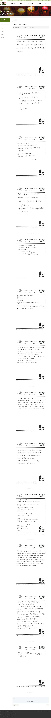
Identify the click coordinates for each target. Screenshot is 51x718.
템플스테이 (5, 0)
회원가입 (46, 0)
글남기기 (2, 28)
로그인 (42, 0)
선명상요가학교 (43, 711)
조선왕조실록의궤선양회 (29, 0)
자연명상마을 (13, 0)
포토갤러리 (2, 31)
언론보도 (2, 34)
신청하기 (39, 3)
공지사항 (2, 23)
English (49, 0)
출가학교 (9, 0)
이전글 (14, 705)
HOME (39, 0)
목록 (47, 705)
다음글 (17, 705)
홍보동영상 (2, 37)
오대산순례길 (18, 0)
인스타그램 (48, 711)
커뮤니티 (47, 3)
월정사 (1, 0)
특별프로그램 (30, 3)
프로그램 (21, 3)
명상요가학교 (23, 0)
